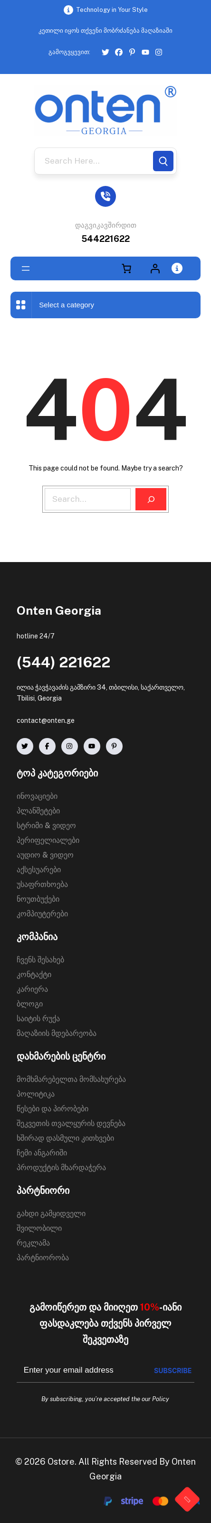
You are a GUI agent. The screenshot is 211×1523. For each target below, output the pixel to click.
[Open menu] (25, 268)
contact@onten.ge (46, 720)
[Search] (163, 161)
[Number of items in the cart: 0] (126, 268)
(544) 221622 (63, 662)
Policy (160, 1399)
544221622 (105, 239)
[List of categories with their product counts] (78, 304)
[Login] (155, 268)
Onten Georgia (59, 610)
